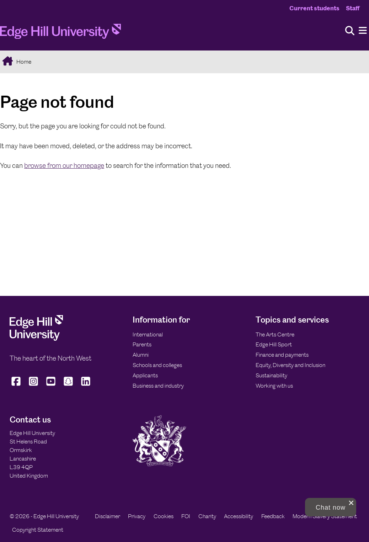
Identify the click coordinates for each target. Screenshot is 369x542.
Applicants (145, 375)
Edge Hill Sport (274, 344)
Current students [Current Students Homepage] (314, 8)
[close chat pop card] (351, 503)
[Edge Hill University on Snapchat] (68, 386)
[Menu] (363, 31)
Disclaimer (107, 516)
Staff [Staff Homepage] (352, 8)
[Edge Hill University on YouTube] (51, 386)
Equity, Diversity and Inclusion (290, 365)
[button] (330, 507)
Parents (142, 344)
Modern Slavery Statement (325, 516)
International (148, 334)
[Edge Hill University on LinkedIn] (86, 386)
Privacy (136, 516)
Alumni (141, 354)
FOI (185, 516)
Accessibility (238, 516)
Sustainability (271, 375)
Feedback (273, 516)
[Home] (60, 33)
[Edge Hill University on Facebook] (17, 386)
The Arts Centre (275, 334)
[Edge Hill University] (36, 338)
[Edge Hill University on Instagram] (34, 386)
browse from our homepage (64, 165)
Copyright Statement (37, 529)
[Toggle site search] (350, 31)
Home (23, 61)
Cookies (163, 516)
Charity (207, 516)
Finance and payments (282, 354)
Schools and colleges (157, 365)
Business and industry (158, 385)
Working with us (274, 385)
